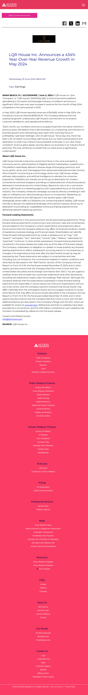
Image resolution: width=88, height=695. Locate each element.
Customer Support (43, 666)
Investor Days (43, 449)
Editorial (43, 670)
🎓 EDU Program (43, 569)
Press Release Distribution (43, 391)
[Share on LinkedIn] (78, 23)
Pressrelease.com (43, 640)
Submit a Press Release (43, 491)
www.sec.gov (31, 305)
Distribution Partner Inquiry (43, 677)
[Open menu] (83, 5)
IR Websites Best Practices (43, 536)
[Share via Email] (84, 23)
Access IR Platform (43, 431)
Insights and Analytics (43, 412)
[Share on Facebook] (64, 23)
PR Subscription (43, 487)
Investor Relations (43, 614)
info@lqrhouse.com (12, 319)
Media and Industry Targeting (43, 405)
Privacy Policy (70, 687)
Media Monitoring (43, 402)
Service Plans (43, 506)
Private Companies (43, 361)
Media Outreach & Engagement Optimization (43, 529)
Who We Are (43, 607)
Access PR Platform (43, 388)
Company (43, 591)
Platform (43, 588)
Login (43, 655)
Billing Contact (43, 673)
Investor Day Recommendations (43, 546)
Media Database (43, 395)
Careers (43, 617)
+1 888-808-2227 (43, 659)
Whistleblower (43, 453)
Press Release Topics (43, 525)
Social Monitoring (43, 409)
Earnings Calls (43, 442)
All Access (43, 468)
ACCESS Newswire (43, 633)
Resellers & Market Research (43, 372)
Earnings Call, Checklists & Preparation (43, 539)
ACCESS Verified (43, 416)
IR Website (43, 435)
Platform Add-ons (43, 510)
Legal (43, 369)
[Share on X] (71, 23)
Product (43, 584)
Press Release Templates (43, 562)
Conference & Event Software (43, 472)
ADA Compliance (43, 438)
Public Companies (43, 358)
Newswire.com (43, 636)
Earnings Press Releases (43, 446)
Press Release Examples (43, 565)
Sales (43, 663)
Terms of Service (56, 687)
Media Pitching (43, 398)
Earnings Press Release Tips (43, 543)
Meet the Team (43, 610)
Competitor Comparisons (43, 532)
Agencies (43, 365)
